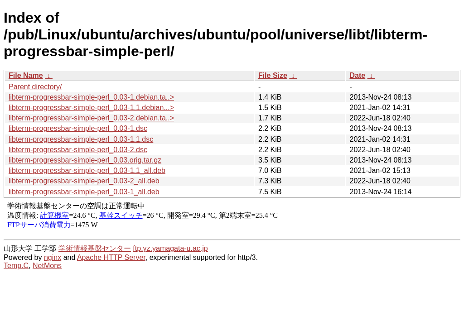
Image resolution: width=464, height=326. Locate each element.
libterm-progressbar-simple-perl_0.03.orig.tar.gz (85, 160)
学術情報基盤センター (94, 248)
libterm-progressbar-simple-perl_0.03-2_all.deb (84, 181)
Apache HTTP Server (111, 257)
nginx (52, 257)
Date (357, 75)
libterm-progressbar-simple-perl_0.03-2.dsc (78, 149)
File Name (26, 75)
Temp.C (16, 265)
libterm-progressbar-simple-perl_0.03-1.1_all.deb (87, 170)
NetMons (47, 265)
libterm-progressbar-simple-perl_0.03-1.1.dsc (81, 139)
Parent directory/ (35, 87)
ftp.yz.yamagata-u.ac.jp (170, 248)
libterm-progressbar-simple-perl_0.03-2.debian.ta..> (91, 118)
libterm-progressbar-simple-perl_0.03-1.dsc (78, 128)
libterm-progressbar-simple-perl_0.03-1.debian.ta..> (91, 97)
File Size (272, 75)
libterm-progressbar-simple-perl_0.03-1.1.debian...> (91, 107)
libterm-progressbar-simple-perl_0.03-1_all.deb (84, 192)
